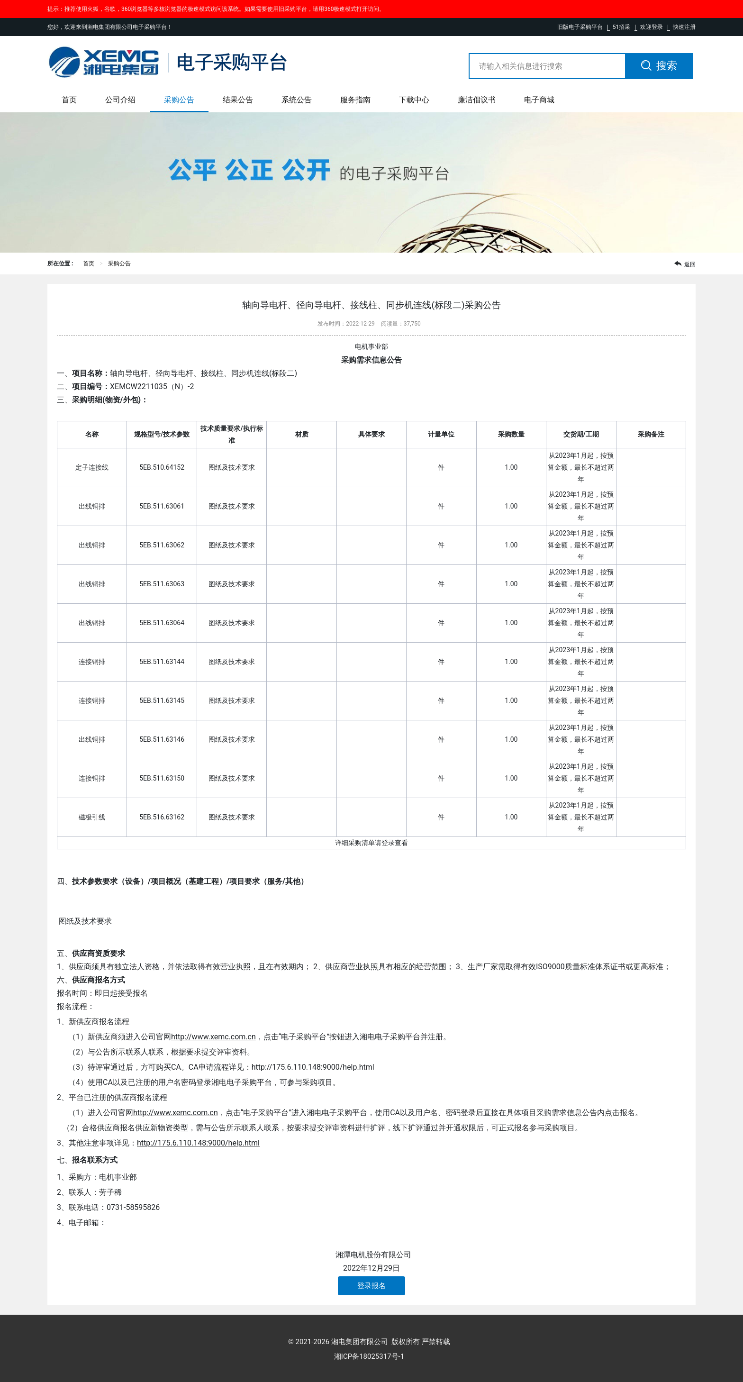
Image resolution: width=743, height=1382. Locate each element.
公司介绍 (120, 99)
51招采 (622, 27)
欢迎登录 (651, 27)
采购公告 (179, 99)
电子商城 (539, 99)
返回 (685, 264)
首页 (69, 99)
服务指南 (355, 99)
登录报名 (371, 1286)
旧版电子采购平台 (580, 27)
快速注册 (684, 27)
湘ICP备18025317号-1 (369, 1356)
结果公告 (238, 99)
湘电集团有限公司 (359, 1341)
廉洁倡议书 (477, 99)
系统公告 (296, 99)
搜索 (659, 66)
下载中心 (414, 99)
